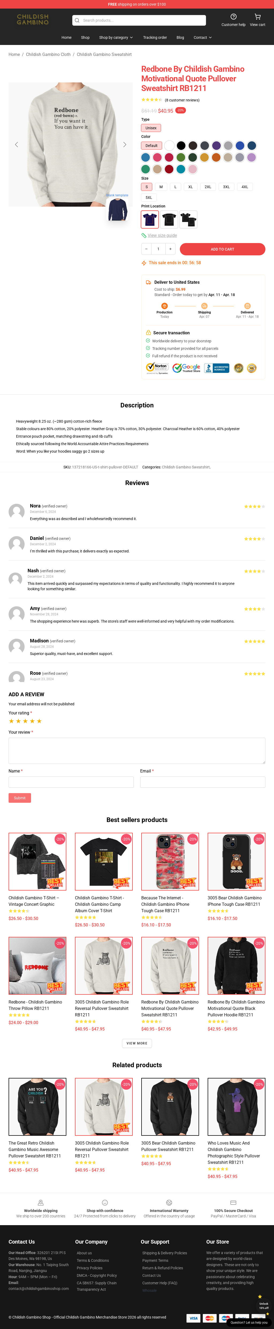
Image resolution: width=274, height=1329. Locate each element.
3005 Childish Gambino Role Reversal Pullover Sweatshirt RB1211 (102, 1008)
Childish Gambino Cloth (48, 54)
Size (145, 178)
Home (14, 54)
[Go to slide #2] (84, 236)
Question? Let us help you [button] (249, 1322)
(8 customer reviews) (182, 100)
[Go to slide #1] (57, 236)
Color (145, 136)
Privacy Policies (89, 1268)
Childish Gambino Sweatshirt (104, 54)
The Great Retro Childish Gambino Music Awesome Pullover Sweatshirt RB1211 (35, 1149)
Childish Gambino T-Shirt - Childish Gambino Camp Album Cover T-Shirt (99, 904)
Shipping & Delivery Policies (164, 1253)
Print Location (153, 206)
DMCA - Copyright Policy (97, 1275)
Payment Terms (155, 1260)
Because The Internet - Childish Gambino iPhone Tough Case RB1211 (165, 904)
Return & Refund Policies (162, 1268)
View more (137, 1043)
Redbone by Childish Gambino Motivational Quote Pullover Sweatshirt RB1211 (170, 1008)
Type (145, 119)
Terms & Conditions (93, 1260)
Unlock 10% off (264, 1305)
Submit (20, 798)
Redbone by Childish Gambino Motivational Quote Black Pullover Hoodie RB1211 (236, 1008)
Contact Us (151, 1275)
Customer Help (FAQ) (159, 1283)
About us (84, 1253)
